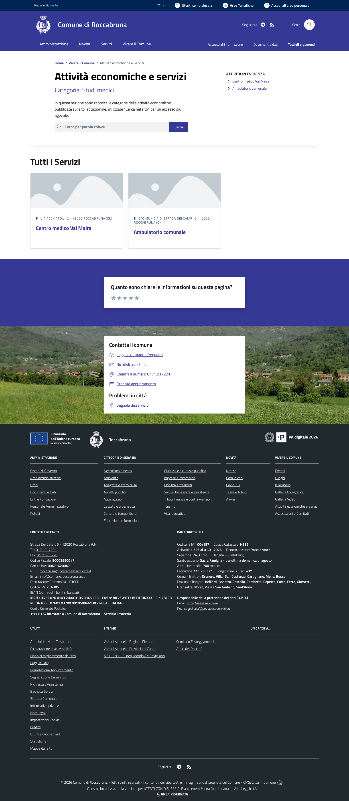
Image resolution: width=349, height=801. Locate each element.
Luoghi (280, 477)
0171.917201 (46, 549)
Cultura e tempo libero (120, 513)
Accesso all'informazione (225, 44)
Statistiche (38, 741)
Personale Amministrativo (49, 506)
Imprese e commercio (179, 477)
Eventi (280, 470)
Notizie (231, 470)
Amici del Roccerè (189, 648)
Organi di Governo (43, 470)
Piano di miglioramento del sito (53, 655)
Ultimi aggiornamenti (45, 734)
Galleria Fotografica (289, 492)
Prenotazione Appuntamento (51, 670)
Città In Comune (264, 782)
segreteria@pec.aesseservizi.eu (207, 608)
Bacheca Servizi (41, 691)
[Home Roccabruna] (80, 25)
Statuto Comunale (43, 698)
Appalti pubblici (115, 492)
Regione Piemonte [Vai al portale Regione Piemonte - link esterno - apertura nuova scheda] (46, 5)
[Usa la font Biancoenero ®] (193, 5)
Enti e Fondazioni (43, 499)
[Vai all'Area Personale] (287, 5)
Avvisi (230, 499)
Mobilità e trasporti (178, 485)
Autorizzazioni (114, 499)
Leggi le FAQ (39, 663)
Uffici (34, 485)
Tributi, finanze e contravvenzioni (188, 499)
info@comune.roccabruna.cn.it (62, 576)
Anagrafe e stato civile (120, 485)
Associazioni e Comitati (292, 513)
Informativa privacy (44, 705)
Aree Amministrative (45, 477)
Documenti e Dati (43, 492)
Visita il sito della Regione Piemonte (130, 641)
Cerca (178, 127)
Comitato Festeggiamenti (195, 641)
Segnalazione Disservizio (48, 677)
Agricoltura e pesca (118, 470)
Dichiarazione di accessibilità (51, 648)
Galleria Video (285, 499)
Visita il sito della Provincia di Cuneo (130, 648)
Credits (35, 727)
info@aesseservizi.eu (202, 603)
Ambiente (111, 477)
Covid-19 (233, 485)
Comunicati (234, 477)
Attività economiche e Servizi (296, 506)
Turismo (169, 506)
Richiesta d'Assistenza (46, 684)
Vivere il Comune (82, 63)
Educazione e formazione (122, 520)
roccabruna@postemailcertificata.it (65, 571)
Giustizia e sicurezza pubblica (185, 470)
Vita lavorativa (174, 513)
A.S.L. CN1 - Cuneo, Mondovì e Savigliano (134, 655)
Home (59, 63)
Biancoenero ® (192, 788)
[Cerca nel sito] (309, 24)
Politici (35, 513)
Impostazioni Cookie (45, 719)
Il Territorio (282, 485)
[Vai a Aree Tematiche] (238, 5)
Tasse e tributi (236, 492)
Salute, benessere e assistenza (186, 492)
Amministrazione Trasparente (51, 641)
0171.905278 (47, 555)
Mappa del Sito (41, 748)
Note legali (38, 712)
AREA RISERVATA (172, 794)
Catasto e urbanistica (119, 506)
